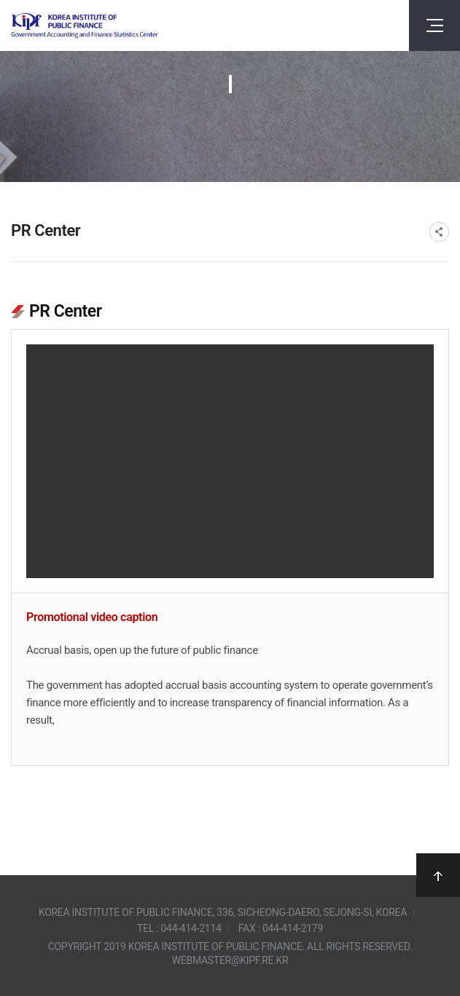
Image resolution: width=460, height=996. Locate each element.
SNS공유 (439, 232)
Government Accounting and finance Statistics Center (84, 26)
